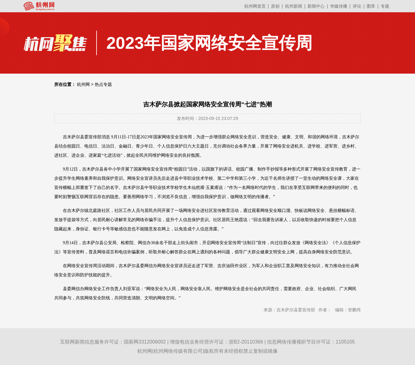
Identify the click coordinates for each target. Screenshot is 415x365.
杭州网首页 (255, 6)
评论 (357, 6)
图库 (371, 6)
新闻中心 (316, 6)
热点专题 (103, 84)
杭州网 (83, 84)
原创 (275, 6)
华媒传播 (338, 6)
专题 (385, 6)
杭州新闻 (293, 6)
